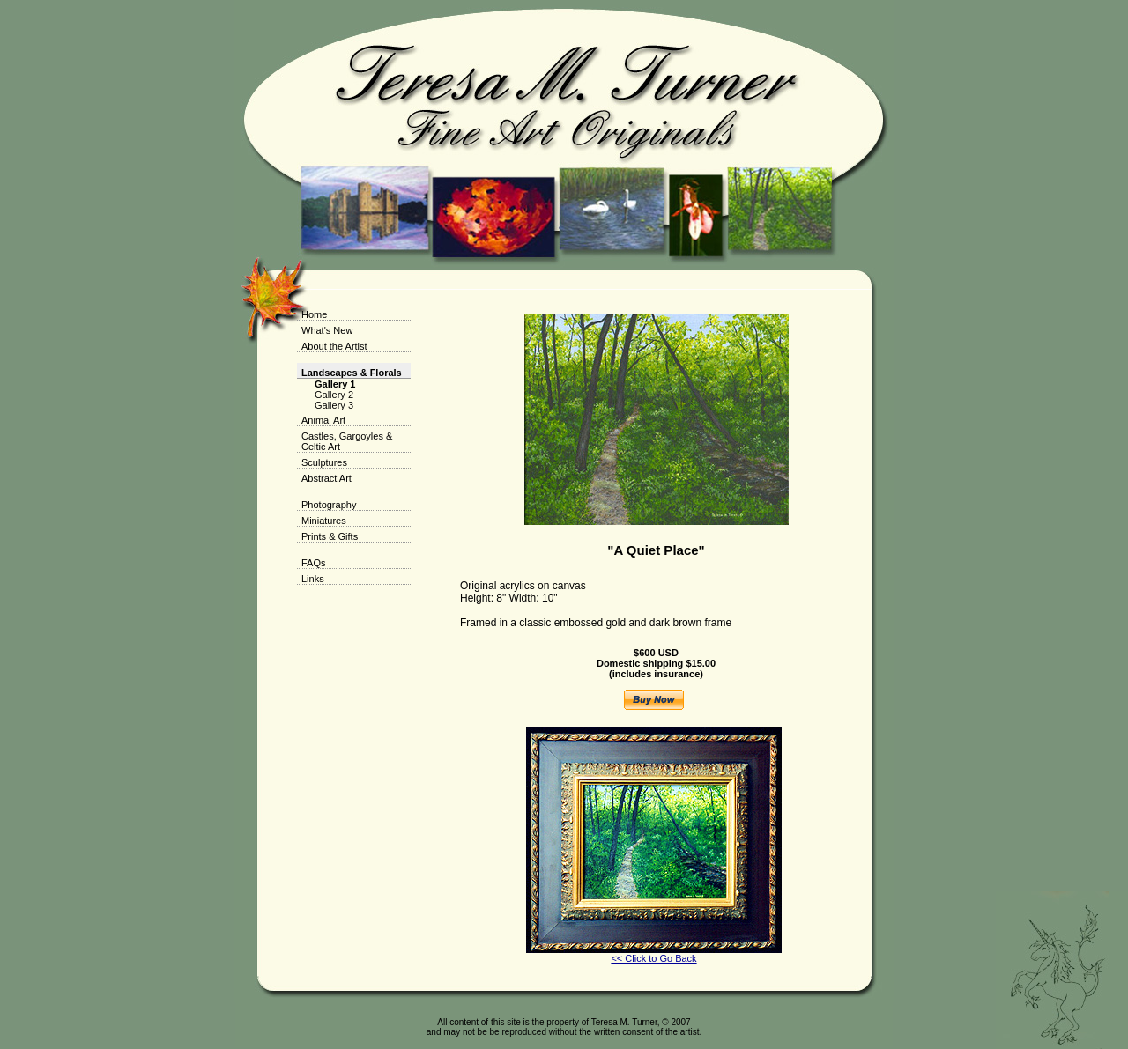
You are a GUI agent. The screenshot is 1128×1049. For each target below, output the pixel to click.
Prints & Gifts (329, 536)
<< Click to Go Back (653, 958)
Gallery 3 (334, 405)
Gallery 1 (335, 384)
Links (312, 578)
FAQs (313, 563)
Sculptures (324, 462)
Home (314, 314)
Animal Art (323, 420)
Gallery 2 (334, 394)
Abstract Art (326, 478)
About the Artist (334, 346)
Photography (328, 504)
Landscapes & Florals (351, 372)
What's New (326, 330)
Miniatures (323, 520)
